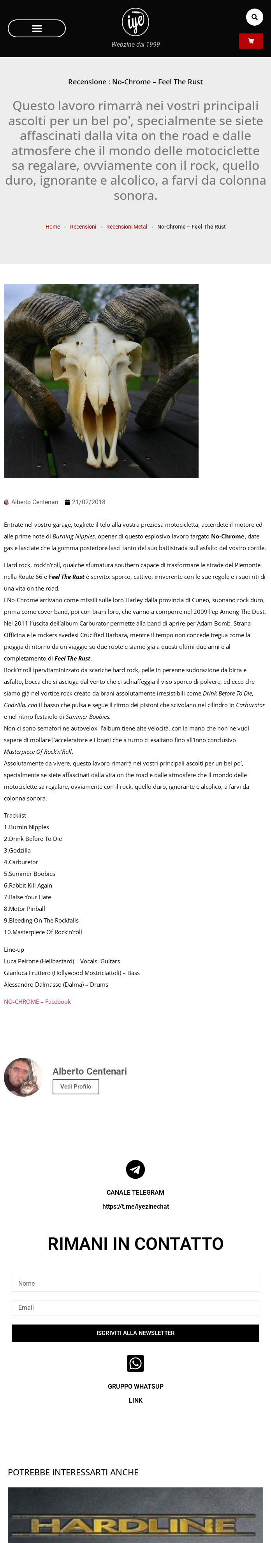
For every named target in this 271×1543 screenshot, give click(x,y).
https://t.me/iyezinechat (135, 1206)
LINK (136, 1400)
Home (53, 227)
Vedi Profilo (76, 1086)
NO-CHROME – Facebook (37, 1001)
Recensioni (83, 227)
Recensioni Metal (126, 227)
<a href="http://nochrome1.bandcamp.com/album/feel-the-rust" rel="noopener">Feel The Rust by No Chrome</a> (135, 1021)
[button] (37, 28)
